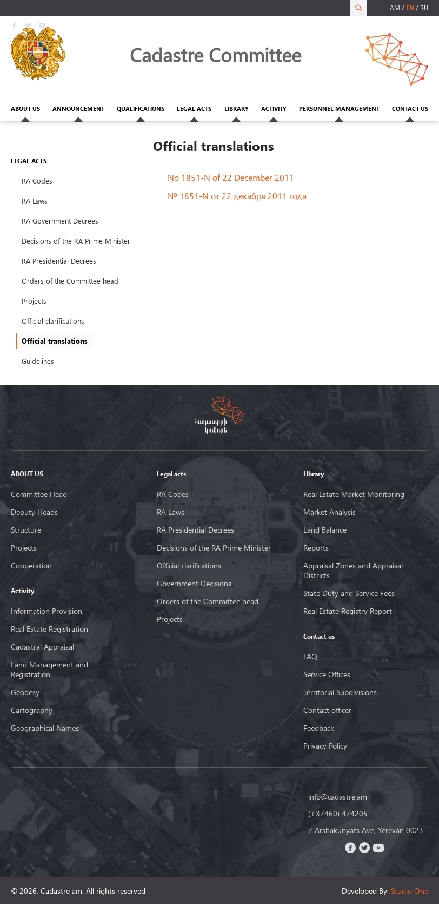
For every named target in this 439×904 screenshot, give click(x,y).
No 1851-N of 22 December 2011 (231, 177)
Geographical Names (45, 728)
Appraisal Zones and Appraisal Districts (353, 570)
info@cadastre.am (337, 797)
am (395, 8)
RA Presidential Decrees (59, 261)
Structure (26, 530)
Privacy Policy (325, 746)
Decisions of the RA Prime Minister (76, 241)
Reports (316, 548)
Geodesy (25, 692)
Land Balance (325, 530)
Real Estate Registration (49, 629)
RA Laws (35, 200)
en (410, 8)
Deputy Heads (34, 512)
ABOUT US (25, 108)
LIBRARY (236, 108)
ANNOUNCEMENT (78, 108)
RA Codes (37, 180)
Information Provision (46, 611)
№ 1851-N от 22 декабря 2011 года (237, 195)
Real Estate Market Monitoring (353, 494)
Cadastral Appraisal (42, 647)
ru (424, 8)
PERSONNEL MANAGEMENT (339, 108)
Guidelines (38, 361)
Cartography (31, 710)
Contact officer (327, 710)
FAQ (310, 656)
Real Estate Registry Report (347, 611)
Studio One (409, 891)
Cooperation (31, 566)
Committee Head (39, 494)
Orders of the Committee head (70, 281)
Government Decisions (194, 583)
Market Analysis (329, 512)
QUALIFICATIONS (140, 108)
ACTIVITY (274, 108)
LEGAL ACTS (194, 108)
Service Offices (326, 674)
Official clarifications (53, 321)
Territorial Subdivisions (340, 692)
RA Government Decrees (60, 221)
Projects (34, 301)
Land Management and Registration (49, 669)
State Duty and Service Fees (349, 593)
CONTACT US (410, 108)
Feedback (318, 728)
